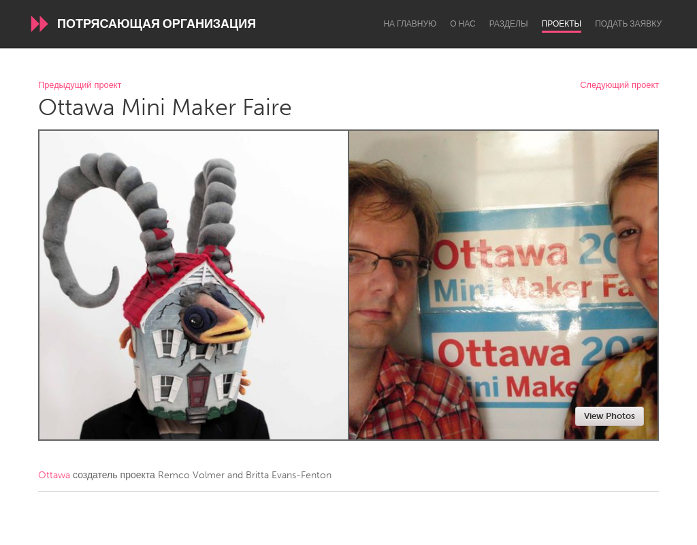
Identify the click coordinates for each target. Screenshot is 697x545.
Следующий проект (619, 85)
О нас (462, 24)
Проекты (562, 24)
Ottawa (54, 475)
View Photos (609, 416)
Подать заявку (628, 24)
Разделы (508, 24)
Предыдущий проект (79, 85)
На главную (409, 24)
